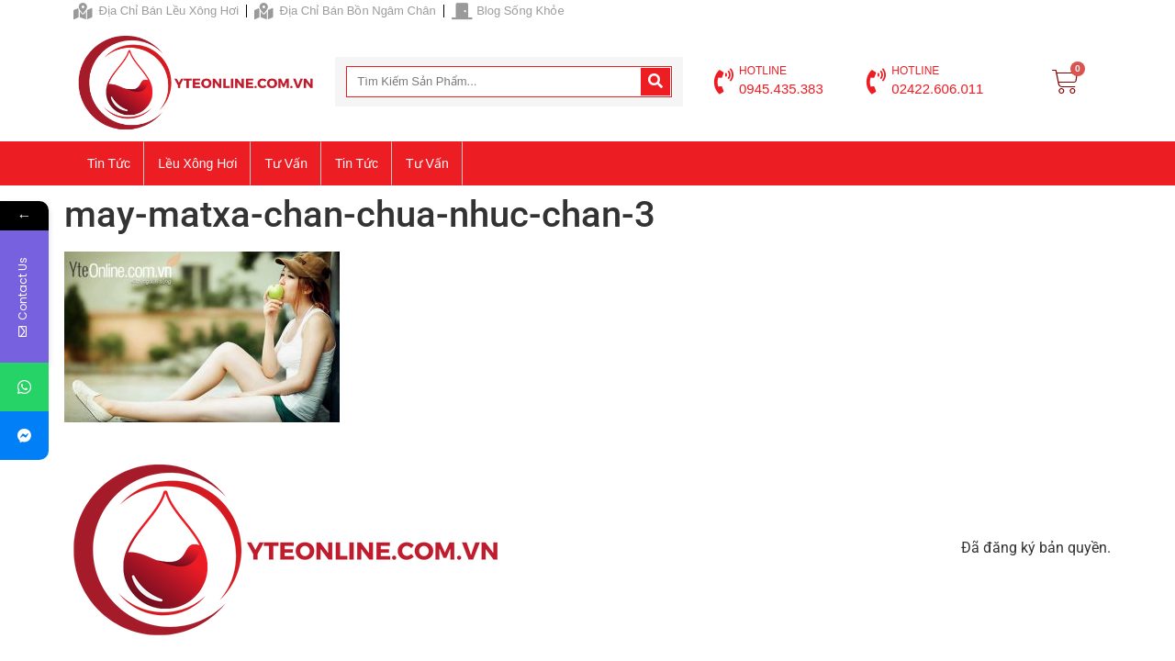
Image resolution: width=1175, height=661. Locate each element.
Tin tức (108, 163)
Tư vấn (286, 163)
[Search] (655, 81)
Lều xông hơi (197, 163)
